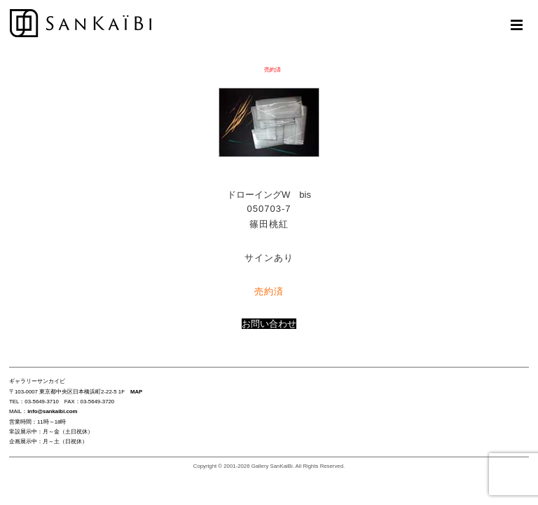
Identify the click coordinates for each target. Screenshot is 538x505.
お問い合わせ (269, 323)
